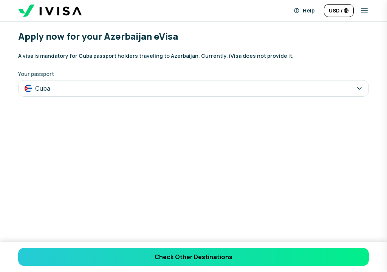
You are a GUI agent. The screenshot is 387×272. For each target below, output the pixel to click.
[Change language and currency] (339, 10)
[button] (361, 10)
